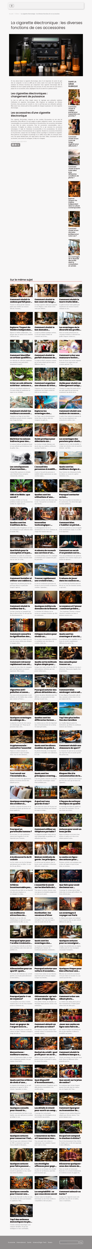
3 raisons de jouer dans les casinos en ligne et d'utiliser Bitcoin (69, 582)
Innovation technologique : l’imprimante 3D (43, 525)
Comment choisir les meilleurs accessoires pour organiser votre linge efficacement (21, 414)
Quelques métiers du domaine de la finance (46, 607)
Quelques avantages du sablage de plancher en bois (20, 720)
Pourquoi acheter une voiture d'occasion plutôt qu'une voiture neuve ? (46, 972)
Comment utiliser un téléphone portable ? (45, 830)
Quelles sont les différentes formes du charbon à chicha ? (46, 720)
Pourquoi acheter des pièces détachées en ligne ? (46, 692)
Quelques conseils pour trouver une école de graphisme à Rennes (21, 1195)
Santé (29, 1242)
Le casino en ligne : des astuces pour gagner (68, 859)
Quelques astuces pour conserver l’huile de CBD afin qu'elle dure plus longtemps (21, 1139)
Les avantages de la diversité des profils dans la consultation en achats (73, 261)
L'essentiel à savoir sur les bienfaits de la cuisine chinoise (45, 887)
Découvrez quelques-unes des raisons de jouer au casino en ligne (70, 1167)
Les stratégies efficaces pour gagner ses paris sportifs (46, 1166)
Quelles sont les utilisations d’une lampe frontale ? (44, 497)
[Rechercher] (69, 1242)
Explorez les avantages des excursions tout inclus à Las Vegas (46, 414)
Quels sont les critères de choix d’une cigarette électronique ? (21, 1084)
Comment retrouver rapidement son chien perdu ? (21, 664)
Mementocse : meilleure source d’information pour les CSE (20, 1056)
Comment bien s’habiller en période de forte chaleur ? (69, 525)
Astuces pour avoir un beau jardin (70, 830)
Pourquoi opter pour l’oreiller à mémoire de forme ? (20, 943)
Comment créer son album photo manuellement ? (69, 999)
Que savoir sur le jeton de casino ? (70, 1081)
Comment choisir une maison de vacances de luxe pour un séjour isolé (70, 414)
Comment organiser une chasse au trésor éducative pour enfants (45, 387)
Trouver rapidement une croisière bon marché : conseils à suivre (45, 582)
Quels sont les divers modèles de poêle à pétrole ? (45, 748)
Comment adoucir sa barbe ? (70, 1192)
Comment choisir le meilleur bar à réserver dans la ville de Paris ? (20, 610)
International (21, 1242)
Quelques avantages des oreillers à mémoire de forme (20, 803)
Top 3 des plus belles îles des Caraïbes (69, 718)
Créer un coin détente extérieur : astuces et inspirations (21, 385)
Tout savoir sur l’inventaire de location (17, 776)
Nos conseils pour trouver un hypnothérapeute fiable (68, 665)
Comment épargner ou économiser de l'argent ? (69, 1110)
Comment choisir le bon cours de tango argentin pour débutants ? (73, 141)
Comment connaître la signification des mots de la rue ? (20, 636)
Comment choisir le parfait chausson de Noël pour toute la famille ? (45, 359)
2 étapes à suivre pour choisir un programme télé (46, 636)
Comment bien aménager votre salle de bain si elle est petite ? (70, 693)
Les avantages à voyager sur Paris (68, 914)
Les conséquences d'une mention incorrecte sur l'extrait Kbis (19, 470)
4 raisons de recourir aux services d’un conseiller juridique (45, 553)
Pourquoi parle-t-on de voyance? (20, 997)
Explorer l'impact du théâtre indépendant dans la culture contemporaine (74, 203)
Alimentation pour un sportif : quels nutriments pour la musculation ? (21, 972)
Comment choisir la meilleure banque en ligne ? (69, 1054)
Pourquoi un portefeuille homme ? (21, 830)
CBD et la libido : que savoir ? (20, 495)
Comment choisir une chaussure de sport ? (70, 746)
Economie (11, 1242)
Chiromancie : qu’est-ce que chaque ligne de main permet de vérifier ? (46, 1000)
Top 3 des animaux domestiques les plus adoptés (21, 1222)
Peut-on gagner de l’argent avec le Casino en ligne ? (19, 1026)
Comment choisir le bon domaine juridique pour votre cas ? (73, 232)
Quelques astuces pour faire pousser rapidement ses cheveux (19, 1167)
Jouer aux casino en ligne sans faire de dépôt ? (69, 1026)
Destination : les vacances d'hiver (43, 914)
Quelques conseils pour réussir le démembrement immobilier (19, 1111)
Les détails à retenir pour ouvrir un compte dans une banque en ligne (46, 1111)
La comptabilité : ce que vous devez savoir (46, 1192)
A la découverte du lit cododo (21, 858)
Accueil (11, 14)
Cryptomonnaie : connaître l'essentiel (20, 746)
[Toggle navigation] (11, 5)
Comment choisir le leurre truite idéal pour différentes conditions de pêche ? (70, 303)
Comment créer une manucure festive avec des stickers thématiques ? (69, 359)
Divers (17, 14)
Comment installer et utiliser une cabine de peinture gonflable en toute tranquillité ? (21, 582)
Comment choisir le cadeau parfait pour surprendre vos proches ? (74, 111)
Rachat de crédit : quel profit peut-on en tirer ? (46, 1054)
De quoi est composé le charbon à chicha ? (70, 1136)
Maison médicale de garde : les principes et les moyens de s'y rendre (45, 861)
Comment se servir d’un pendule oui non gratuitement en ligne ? (70, 554)
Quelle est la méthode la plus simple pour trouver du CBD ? (46, 664)
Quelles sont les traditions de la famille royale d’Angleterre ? (18, 526)
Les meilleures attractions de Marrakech (17, 915)
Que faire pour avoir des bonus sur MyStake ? (69, 887)
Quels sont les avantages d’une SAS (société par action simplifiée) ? (70, 637)
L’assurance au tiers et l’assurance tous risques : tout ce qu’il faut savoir (45, 1139)
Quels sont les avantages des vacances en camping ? (46, 944)
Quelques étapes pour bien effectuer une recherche (70, 971)
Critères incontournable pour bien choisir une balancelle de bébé (20, 888)
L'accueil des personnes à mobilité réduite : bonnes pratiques (45, 470)
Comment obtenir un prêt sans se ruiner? (45, 1025)
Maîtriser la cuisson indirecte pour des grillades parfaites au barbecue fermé (21, 442)
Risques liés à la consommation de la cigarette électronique (69, 777)
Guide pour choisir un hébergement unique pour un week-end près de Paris (70, 387)
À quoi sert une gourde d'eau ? (42, 802)
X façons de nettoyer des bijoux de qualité (69, 802)
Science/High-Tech (39, 1242)
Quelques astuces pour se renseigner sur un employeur (69, 943)
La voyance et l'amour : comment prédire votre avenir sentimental (70, 610)
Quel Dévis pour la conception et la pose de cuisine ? (21, 553)
